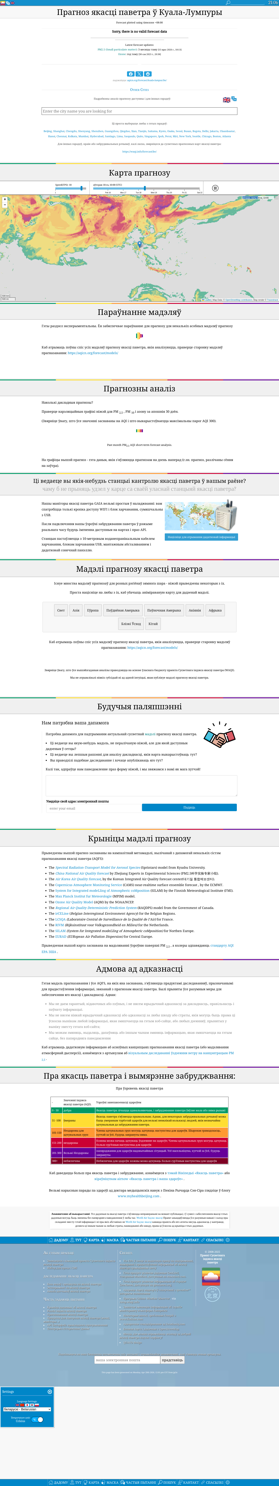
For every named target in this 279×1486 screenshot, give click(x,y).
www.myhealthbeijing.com (138, 1246)
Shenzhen (97, 131)
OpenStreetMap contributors (238, 300)
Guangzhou (112, 131)
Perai (168, 136)
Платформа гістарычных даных (68, 1428)
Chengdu (71, 131)
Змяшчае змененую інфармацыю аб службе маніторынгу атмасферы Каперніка (151, 1408)
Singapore (150, 136)
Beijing (48, 131)
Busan (187, 131)
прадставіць (172, 1459)
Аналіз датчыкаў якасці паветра (68, 1390)
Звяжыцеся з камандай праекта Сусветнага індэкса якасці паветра (79, 1361)
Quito (140, 136)
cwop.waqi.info (129, 1401)
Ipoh (161, 136)
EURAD (60, 986)
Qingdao (125, 131)
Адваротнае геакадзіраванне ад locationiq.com (154, 1423)
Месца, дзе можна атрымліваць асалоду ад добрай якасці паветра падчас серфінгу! (155, 1435)
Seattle (196, 136)
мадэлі (150, 784)
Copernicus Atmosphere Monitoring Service (88, 934)
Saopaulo (129, 136)
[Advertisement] (139, 713)
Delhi (205, 131)
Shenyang (84, 131)
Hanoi (51, 136)
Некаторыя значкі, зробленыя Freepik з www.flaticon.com (148, 1416)
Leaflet (206, 300)
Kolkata (72, 136)
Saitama (152, 131)
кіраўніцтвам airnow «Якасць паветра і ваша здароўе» (138, 1228)
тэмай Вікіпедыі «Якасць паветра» (195, 1222)
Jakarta (214, 131)
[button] (139, 244)
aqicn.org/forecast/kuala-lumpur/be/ (147, 80)
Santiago (110, 136)
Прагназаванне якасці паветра (67, 1414)
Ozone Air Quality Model (74, 952)
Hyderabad (97, 136)
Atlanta (226, 136)
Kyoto (162, 131)
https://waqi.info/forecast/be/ (139, 151)
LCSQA (60, 969)
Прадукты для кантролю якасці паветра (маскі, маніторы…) (76, 1419)
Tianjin (142, 131)
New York (185, 136)
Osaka (170, 131)
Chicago (206, 136)
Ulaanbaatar (227, 131)
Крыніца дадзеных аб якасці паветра (71, 1406)
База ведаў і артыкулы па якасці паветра (74, 1383)
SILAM (60, 980)
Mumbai (83, 136)
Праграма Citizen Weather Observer (146, 1398)
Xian (134, 131)
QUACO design (132, 1442)
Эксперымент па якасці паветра (68, 1387)
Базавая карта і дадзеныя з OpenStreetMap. (151, 1428)
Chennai (62, 136)
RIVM (59, 975)
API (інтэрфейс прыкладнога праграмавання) (77, 1424)
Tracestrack (272, 300)
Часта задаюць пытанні (64, 1398)
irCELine (62, 963)
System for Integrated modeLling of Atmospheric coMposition (102, 940)
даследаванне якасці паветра (68, 1375)
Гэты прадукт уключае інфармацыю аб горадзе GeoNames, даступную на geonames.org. (153, 1382)
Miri (175, 136)
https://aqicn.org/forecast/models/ (93, 353)
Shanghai (58, 131)
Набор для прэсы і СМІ (62, 1367)
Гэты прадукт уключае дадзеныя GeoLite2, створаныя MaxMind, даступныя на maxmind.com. (153, 1374)
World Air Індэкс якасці (149, 1317)
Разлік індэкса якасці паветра (66, 1410)
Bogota (197, 131)
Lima (120, 136)
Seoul (179, 131)
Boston (217, 136)
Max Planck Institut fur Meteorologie (83, 946)
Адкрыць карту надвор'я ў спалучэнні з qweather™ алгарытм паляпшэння (155, 1391)
